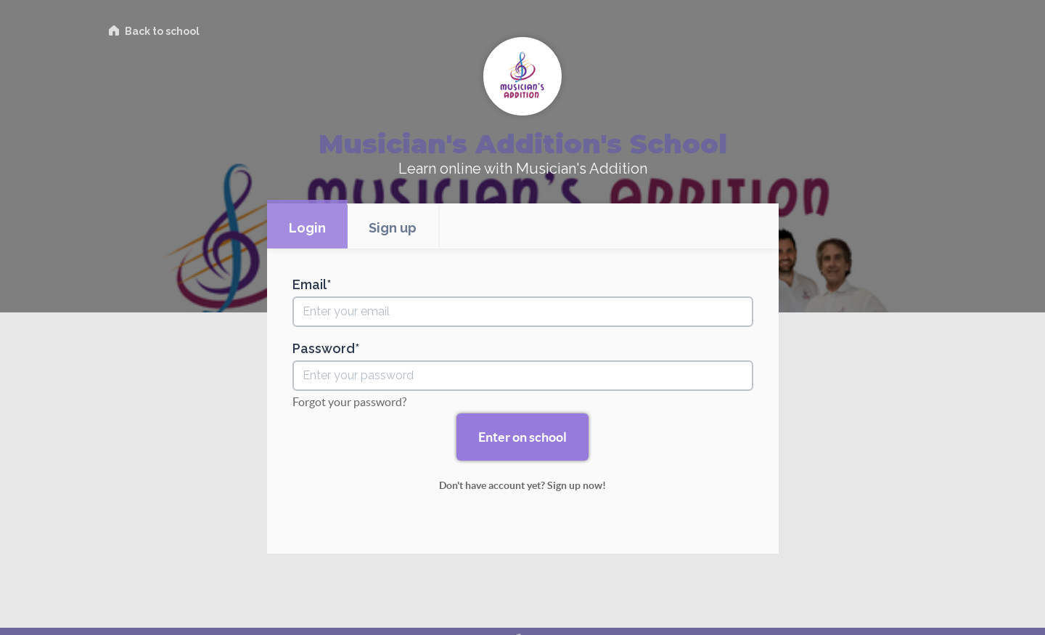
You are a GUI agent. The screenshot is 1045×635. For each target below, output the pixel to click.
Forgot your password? (349, 401)
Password (323, 348)
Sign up (393, 227)
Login (307, 227)
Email (309, 285)
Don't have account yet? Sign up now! (522, 485)
